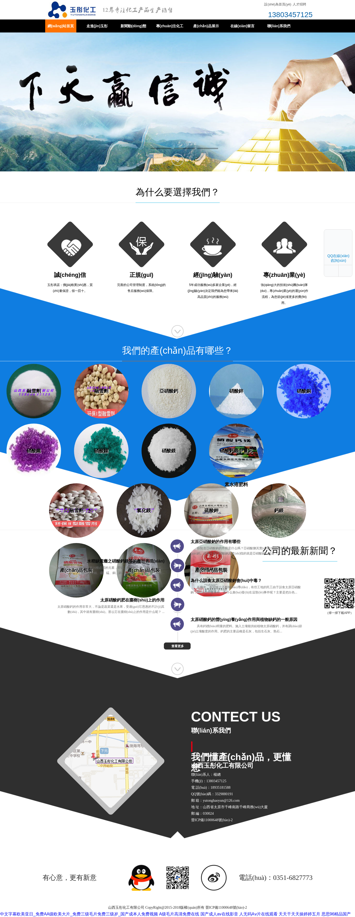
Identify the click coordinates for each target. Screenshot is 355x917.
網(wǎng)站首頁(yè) (61, 28)
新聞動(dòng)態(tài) (133, 28)
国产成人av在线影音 (219, 914)
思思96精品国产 (336, 914)
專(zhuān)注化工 (170, 26)
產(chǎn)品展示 (206, 26)
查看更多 (177, 646)
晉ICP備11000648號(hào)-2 (226, 907)
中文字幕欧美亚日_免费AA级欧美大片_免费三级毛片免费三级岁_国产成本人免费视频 (79, 914)
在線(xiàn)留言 (242, 26)
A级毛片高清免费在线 (179, 914)
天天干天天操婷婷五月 (299, 914)
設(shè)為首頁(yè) (277, 4)
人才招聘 (299, 4)
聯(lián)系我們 (278, 26)
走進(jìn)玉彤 (97, 26)
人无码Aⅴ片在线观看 (258, 914)
